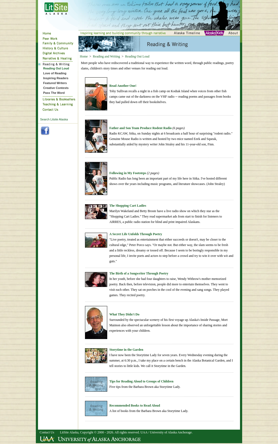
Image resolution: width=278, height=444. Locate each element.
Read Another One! (123, 86)
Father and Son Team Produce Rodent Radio (140, 128)
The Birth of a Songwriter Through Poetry (138, 273)
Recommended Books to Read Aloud (134, 405)
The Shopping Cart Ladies (127, 205)
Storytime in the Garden (126, 350)
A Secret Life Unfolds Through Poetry (135, 234)
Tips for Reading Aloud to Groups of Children (141, 381)
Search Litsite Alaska (54, 119)
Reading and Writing (106, 56)
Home (84, 56)
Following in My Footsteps (127, 173)
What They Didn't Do (124, 314)
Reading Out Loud (137, 56)
